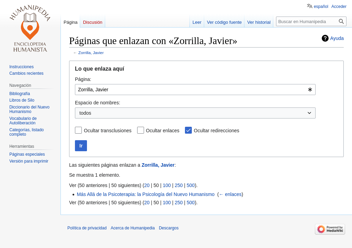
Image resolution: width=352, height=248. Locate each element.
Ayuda (337, 38)
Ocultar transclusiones (108, 130)
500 (191, 185)
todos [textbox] (85, 113)
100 (166, 185)
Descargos (168, 228)
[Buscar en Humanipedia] (311, 21)
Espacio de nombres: (97, 102)
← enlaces (230, 194)
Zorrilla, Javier (91, 52)
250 (179, 185)
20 (147, 185)
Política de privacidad (87, 228)
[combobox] (195, 89)
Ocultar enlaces (162, 130)
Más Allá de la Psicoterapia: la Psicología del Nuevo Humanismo (145, 194)
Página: (83, 79)
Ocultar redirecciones (216, 130)
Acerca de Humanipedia (133, 228)
